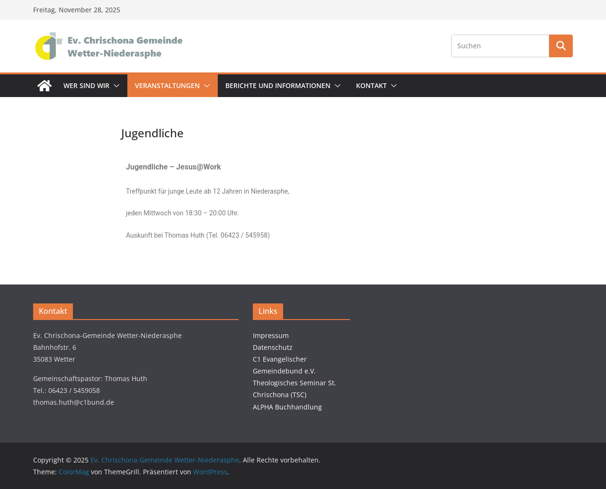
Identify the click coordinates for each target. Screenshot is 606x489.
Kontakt (371, 85)
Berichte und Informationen (277, 85)
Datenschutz (273, 347)
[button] (114, 85)
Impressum (271, 335)
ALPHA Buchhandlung (287, 406)
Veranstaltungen (167, 85)
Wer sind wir (86, 85)
